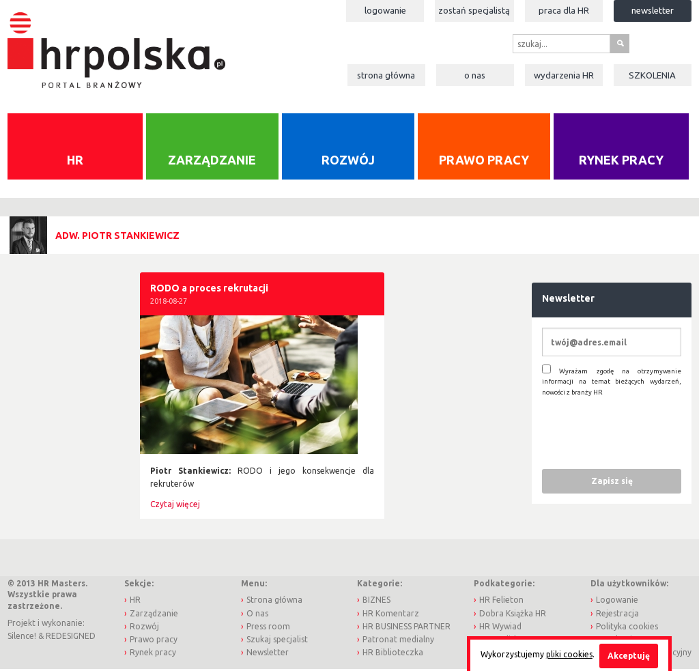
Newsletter (652, 10)
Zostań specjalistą (474, 10)
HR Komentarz (390, 614)
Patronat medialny (398, 640)
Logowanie (385, 10)
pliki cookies (569, 654)
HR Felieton (501, 601)
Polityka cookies (627, 627)
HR (75, 161)
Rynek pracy (621, 161)
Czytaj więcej (175, 505)
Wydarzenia (564, 75)
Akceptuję (629, 655)
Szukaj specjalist (277, 640)
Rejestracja (617, 614)
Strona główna (386, 75)
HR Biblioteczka (392, 653)
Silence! (22, 637)
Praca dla (564, 10)
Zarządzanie (212, 161)
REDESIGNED (71, 637)
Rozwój (348, 161)
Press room (268, 627)
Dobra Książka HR (512, 614)
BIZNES (376, 601)
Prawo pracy (484, 161)
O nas (474, 75)
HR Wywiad (500, 627)
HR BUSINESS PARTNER (406, 627)
